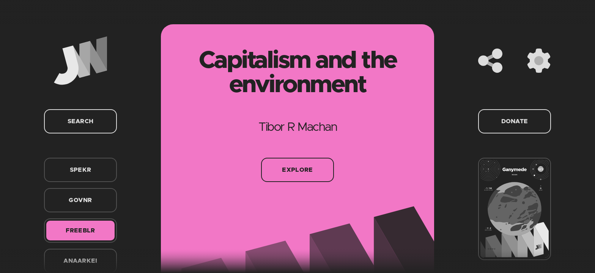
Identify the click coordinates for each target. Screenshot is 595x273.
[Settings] (539, 61)
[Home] (80, 60)
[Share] (490, 61)
